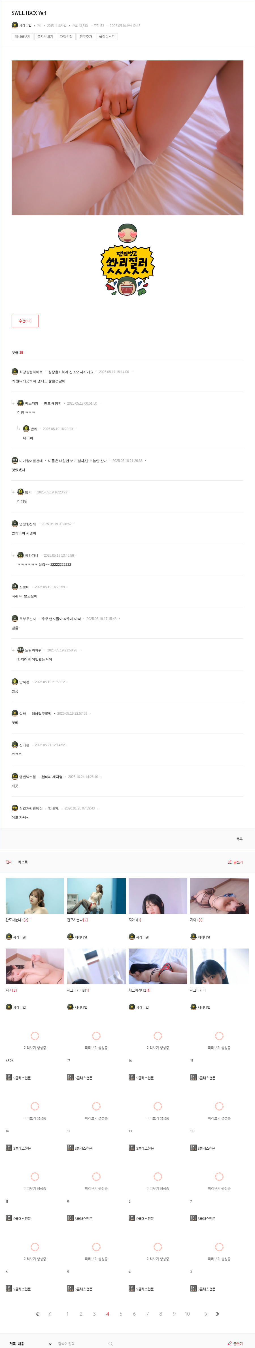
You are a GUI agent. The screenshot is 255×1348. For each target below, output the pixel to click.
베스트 (23, 862)
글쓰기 (238, 862)
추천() (25, 321)
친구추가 (86, 37)
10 (187, 1314)
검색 (111, 1344)
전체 (9, 862)
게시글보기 (22, 37)
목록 (239, 839)
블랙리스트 (107, 37)
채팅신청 (66, 37)
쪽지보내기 (45, 37)
